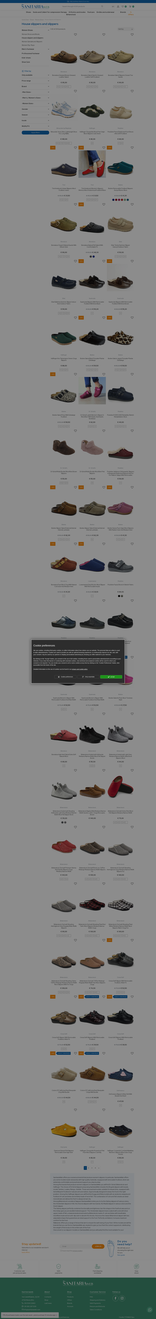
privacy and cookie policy (80, 669)
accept (111, 677)
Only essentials (88, 677)
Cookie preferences (65, 677)
